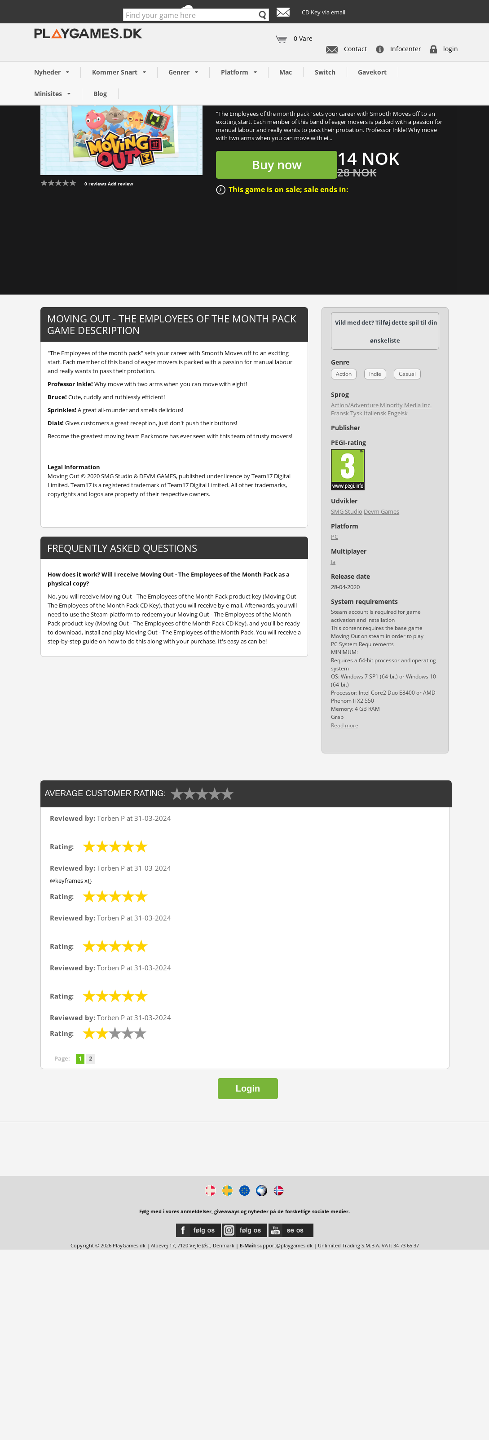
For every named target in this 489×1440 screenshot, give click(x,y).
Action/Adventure (355, 405)
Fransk (340, 413)
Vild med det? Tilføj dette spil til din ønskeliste (386, 331)
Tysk (356, 413)
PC (334, 537)
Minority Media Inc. (406, 405)
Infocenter (398, 48)
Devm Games (381, 511)
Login (248, 1088)
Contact (346, 48)
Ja (333, 562)
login (444, 48)
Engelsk (398, 413)
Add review (120, 184)
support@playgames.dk (285, 1245)
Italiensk (375, 413)
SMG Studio (346, 511)
